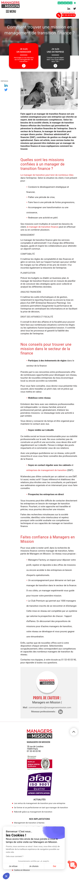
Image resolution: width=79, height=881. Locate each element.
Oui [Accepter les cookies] (54, 866)
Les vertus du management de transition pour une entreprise (39, 803)
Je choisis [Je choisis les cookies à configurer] (33, 866)
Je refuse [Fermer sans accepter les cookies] (13, 866)
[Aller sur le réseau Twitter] (74, 8)
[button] (6, 876)
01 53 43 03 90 (34, 751)
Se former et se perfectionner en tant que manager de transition (41, 807)
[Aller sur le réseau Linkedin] (69, 8)
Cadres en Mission (22, 870)
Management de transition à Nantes (29, 823)
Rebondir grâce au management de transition (33, 812)
